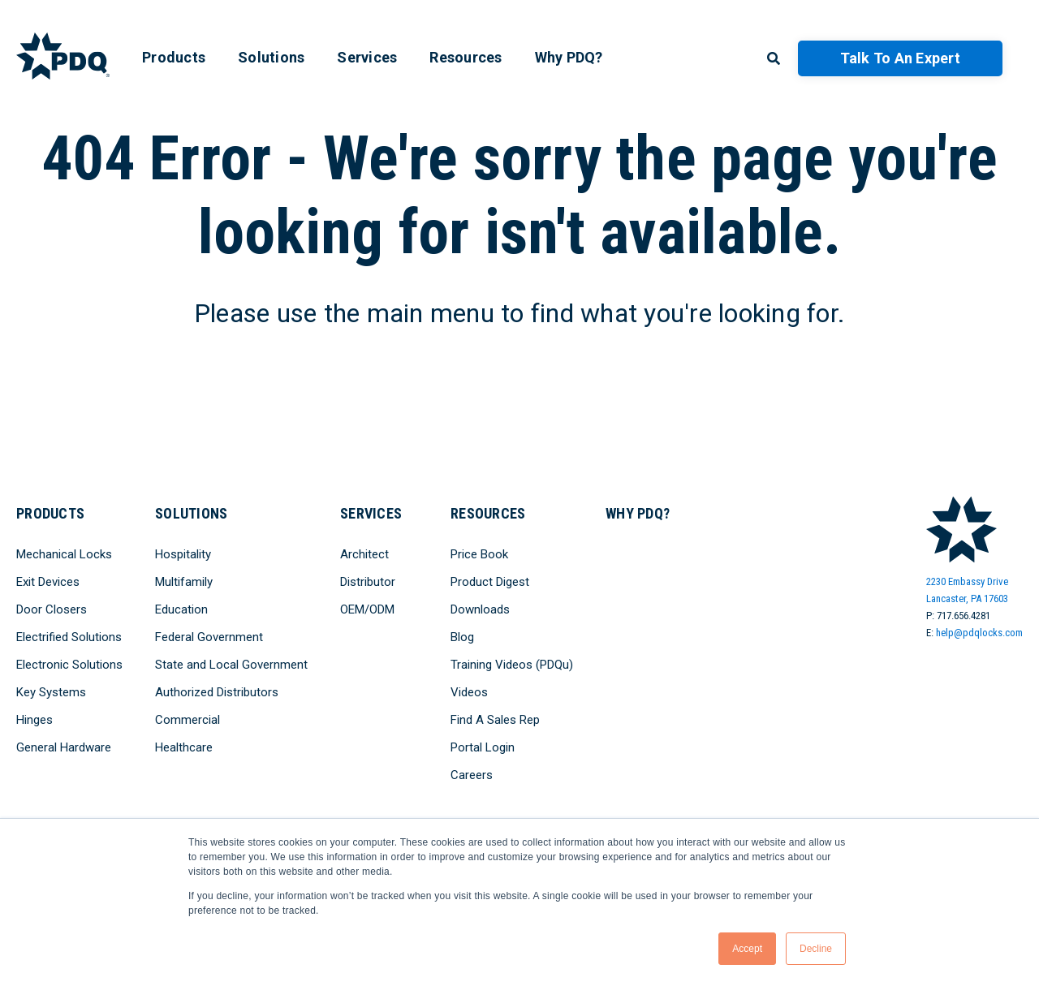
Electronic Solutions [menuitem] (69, 664)
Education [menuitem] (181, 609)
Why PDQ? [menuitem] (569, 57)
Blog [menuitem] (462, 637)
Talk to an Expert (900, 58)
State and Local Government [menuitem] (231, 664)
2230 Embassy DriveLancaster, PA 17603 (967, 590)
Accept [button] (747, 948)
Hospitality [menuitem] (183, 554)
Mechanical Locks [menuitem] (64, 554)
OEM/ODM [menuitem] (367, 609)
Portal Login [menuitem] (483, 747)
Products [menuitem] (173, 57)
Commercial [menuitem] (187, 720)
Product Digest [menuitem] (490, 582)
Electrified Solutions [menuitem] (69, 637)
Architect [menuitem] (364, 554)
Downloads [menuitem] (480, 609)
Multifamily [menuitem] (184, 582)
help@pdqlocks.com (979, 632)
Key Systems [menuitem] (51, 692)
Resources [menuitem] (465, 57)
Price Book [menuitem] (479, 554)
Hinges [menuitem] (34, 720)
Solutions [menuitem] (271, 57)
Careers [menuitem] (472, 775)
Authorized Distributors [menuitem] (216, 692)
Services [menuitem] (367, 57)
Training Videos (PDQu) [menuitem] (512, 664)
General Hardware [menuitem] (63, 747)
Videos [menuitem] (469, 692)
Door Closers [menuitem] (51, 609)
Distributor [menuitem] (367, 582)
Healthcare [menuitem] (184, 747)
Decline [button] (816, 948)
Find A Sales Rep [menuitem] (495, 720)
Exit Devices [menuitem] (48, 582)
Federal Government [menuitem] (209, 637)
